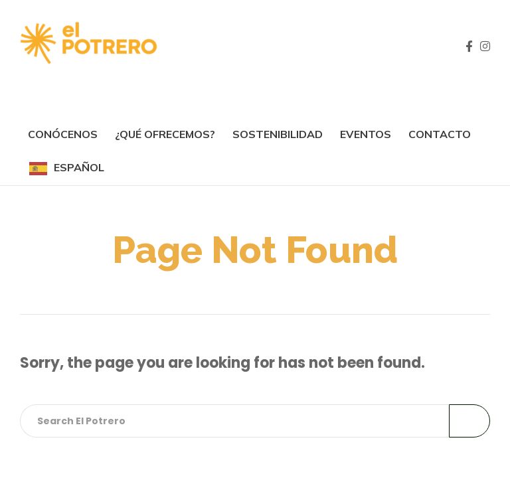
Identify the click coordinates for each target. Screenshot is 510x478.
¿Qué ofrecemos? (165, 134)
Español (79, 167)
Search (469, 421)
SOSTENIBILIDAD (277, 134)
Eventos (365, 134)
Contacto (439, 134)
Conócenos (63, 134)
